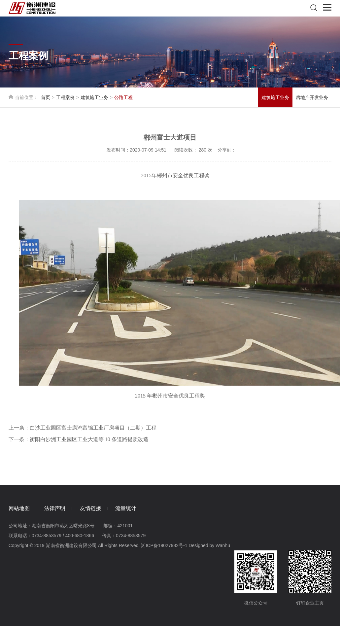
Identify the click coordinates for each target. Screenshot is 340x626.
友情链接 (90, 508)
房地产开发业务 (312, 97)
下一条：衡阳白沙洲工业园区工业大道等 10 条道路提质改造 (79, 439)
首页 (45, 97)
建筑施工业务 (94, 97)
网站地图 (19, 508)
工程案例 (65, 97)
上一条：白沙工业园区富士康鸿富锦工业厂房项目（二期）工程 (82, 428)
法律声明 (54, 508)
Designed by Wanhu (209, 545)
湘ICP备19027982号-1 (164, 545)
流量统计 (125, 508)
